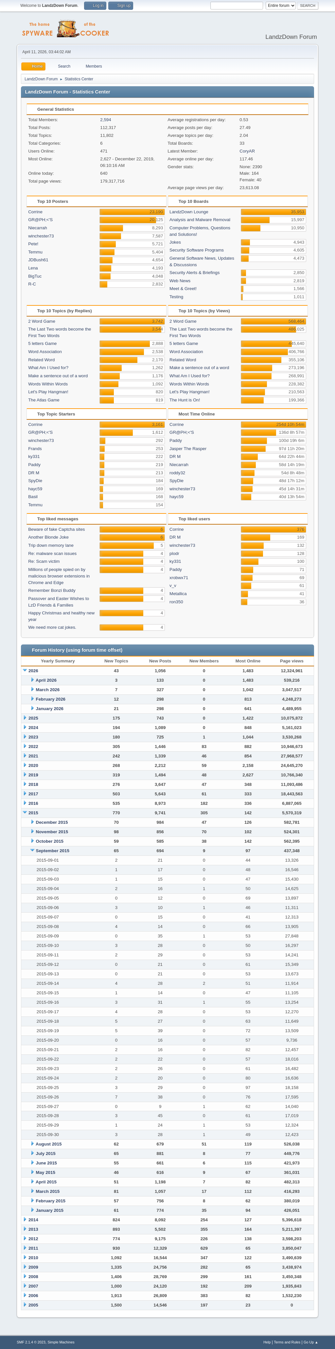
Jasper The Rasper (187, 448)
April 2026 (46, 680)
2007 (33, 1286)
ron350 (176, 601)
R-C (32, 284)
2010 (33, 1257)
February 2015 (50, 1200)
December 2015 (52, 822)
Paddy (34, 464)
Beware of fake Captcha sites (56, 529)
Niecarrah (37, 227)
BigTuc (35, 276)
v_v (172, 585)
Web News (179, 280)
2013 (33, 1229)
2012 (33, 1238)
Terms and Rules (287, 1342)
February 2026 (50, 699)
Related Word (41, 359)
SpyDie (35, 480)
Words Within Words (48, 384)
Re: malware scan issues (52, 553)
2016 (33, 803)
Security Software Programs (196, 250)
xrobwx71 (178, 577)
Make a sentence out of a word (58, 375)
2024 (33, 727)
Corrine (35, 211)
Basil (33, 496)
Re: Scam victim (44, 561)
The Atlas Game (44, 400)
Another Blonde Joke (48, 537)
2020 (33, 765)
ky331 (34, 456)
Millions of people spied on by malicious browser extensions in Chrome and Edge (59, 576)
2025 (33, 718)
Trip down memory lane (51, 545)
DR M (33, 472)
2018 (33, 784)
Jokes (175, 242)
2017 (33, 793)
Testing (176, 296)
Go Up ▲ (311, 1342)
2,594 (105, 119)
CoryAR (247, 151)
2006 (33, 1295)
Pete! (33, 243)
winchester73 (41, 236)
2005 (33, 1305)
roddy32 (177, 472)
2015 (33, 812)
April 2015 (46, 1181)
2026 (33, 670)
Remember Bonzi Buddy (51, 590)
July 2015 (46, 1153)
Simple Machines (61, 1342)
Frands (35, 448)
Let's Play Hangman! (48, 391)
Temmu (35, 252)
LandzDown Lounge (188, 211)
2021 (33, 756)
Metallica (178, 593)
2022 (33, 746)
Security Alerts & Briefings (194, 272)
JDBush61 (38, 259)
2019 (33, 774)
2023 (33, 737)
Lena (33, 268)
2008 (33, 1276)
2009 (33, 1267)
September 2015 (52, 850)
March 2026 (48, 689)
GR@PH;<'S (40, 219)
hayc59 (35, 488)
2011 (33, 1248)
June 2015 (46, 1163)
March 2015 (48, 1191)
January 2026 (49, 708)
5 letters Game (42, 343)
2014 (33, 1219)
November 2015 (52, 831)
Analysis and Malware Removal (199, 219)
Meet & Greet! (183, 288)
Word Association (45, 351)
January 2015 (49, 1210)
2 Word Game (41, 321)
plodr (174, 553)
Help (267, 1342)
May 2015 (45, 1172)
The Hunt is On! (184, 400)
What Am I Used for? (48, 367)
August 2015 (49, 1144)
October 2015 (49, 841)
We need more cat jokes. (52, 627)
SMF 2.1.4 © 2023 (31, 1342)
